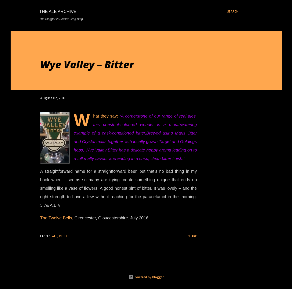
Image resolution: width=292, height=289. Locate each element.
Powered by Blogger (146, 277)
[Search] (232, 11)
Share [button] (192, 236)
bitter (64, 236)
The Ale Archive (58, 11)
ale (54, 236)
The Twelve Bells (56, 218)
